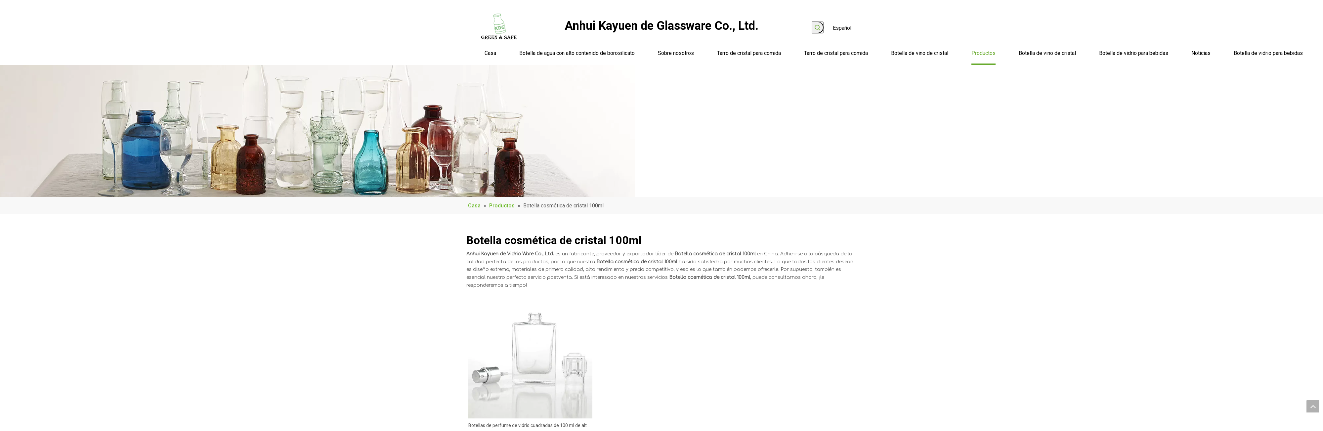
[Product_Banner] (317, 131)
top (1312, 406)
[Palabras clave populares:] (818, 27)
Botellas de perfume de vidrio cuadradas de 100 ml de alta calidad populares (528, 426)
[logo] (499, 26)
